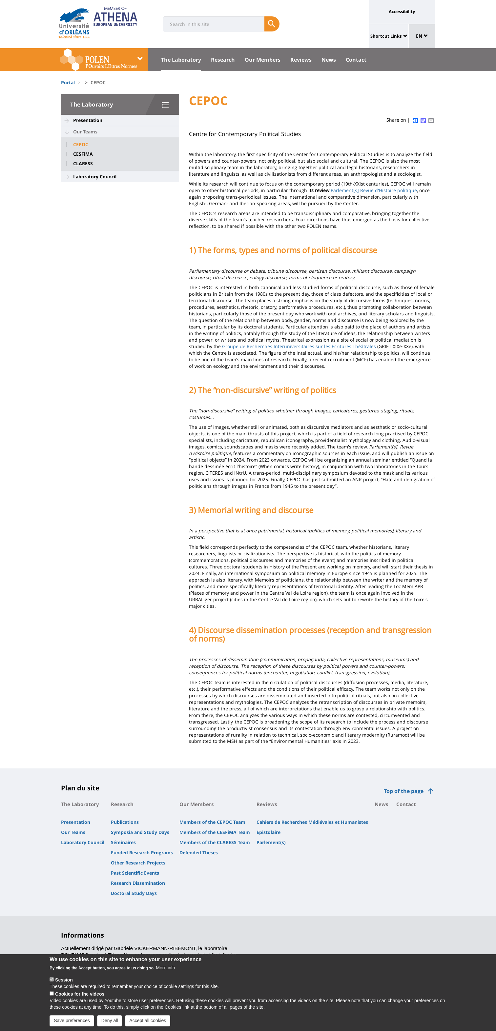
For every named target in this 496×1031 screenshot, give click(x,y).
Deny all (109, 1024)
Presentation (87, 120)
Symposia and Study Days (140, 832)
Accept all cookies (147, 1024)
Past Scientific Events (135, 873)
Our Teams (85, 132)
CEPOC (80, 144)
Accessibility (402, 11)
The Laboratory (181, 59)
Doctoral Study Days (134, 893)
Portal (68, 82)
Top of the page (404, 791)
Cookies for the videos (79, 998)
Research (223, 59)
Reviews (301, 59)
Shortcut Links (386, 36)
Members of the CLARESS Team (214, 842)
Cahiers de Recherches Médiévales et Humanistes (312, 822)
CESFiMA (83, 154)
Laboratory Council (94, 176)
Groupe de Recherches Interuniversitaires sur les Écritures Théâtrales (299, 346)
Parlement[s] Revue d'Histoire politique (374, 190)
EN (422, 36)
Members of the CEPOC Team (212, 822)
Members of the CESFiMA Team (214, 832)
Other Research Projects (138, 863)
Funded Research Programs (142, 852)
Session (64, 983)
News (328, 59)
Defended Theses (198, 852)
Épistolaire (268, 832)
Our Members (262, 59)
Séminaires (123, 842)
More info (165, 971)
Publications (125, 822)
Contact (356, 59)
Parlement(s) (271, 842)
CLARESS (83, 163)
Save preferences (72, 1024)
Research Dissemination (138, 883)
